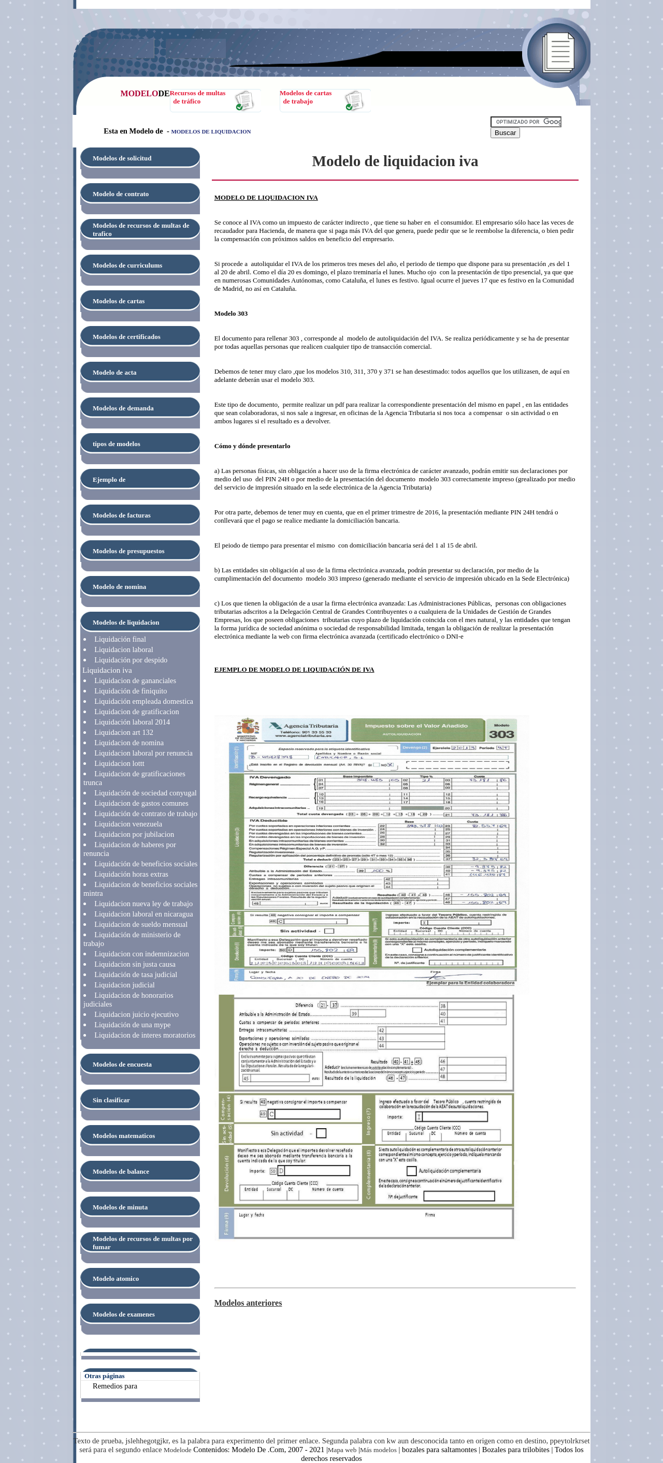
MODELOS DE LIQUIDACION (211, 131)
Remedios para (115, 1386)
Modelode (178, 1450)
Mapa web (342, 1450)
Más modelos (378, 1450)
